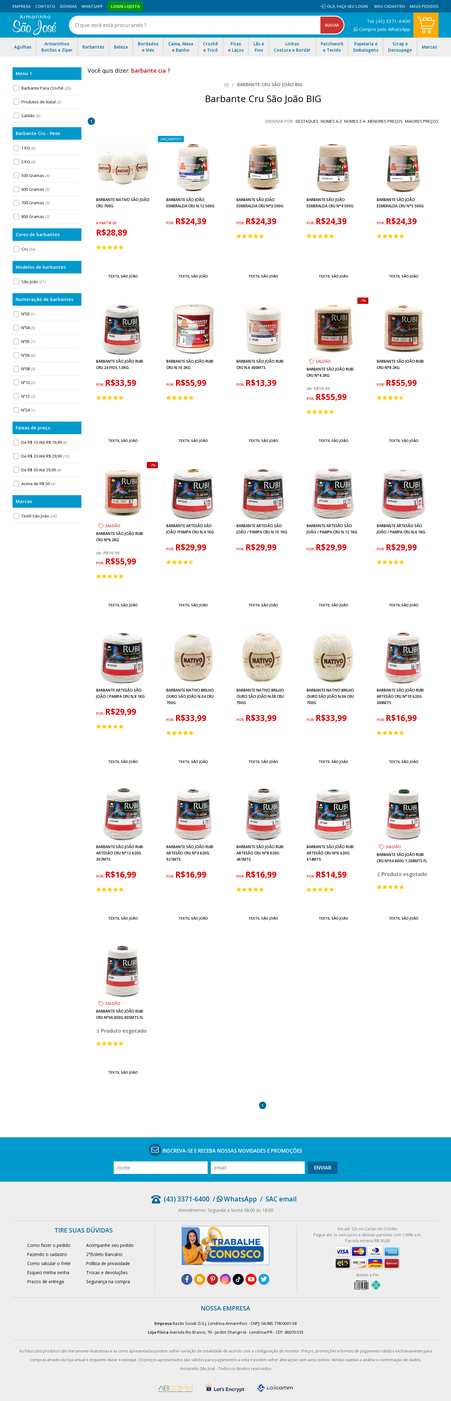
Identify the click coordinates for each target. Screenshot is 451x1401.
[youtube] (251, 1279)
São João (33, 281)
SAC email (281, 1199)
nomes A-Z (331, 121)
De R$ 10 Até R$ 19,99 (44, 442)
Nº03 (28, 314)
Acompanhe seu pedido (110, 1245)
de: (310, 388)
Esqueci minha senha (48, 1272)
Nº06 (28, 355)
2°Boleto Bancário (104, 1254)
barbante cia (148, 70)
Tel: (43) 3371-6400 (388, 21)
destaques (307, 121)
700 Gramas (35, 203)
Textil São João (38, 516)
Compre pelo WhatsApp (382, 29)
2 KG (28, 161)
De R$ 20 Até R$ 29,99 (45, 456)
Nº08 (28, 369)
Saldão (30, 115)
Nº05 (28, 341)
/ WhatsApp (235, 1199)
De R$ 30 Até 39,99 (41, 470)
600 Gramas (35, 189)
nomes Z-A (354, 121)
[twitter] (263, 1279)
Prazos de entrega (45, 1281)
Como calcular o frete (48, 1263)
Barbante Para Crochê (46, 88)
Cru (28, 249)
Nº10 (28, 382)
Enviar (322, 1167)
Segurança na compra (108, 1281)
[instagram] (225, 1279)
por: (170, 223)
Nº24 (28, 410)
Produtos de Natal (41, 102)
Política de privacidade (108, 1263)
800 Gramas (35, 216)
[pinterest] (212, 1279)
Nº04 (28, 327)
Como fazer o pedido (48, 1245)
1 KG (28, 148)
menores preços (385, 121)
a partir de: (107, 223)
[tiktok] (238, 1279)
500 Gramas (35, 175)
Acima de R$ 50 (38, 483)
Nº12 (28, 396)
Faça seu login (352, 6)
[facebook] (186, 1279)
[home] (34, 25)
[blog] (199, 1279)
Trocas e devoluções (107, 1272)
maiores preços (421, 121)
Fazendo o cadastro (47, 1254)
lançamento (171, 139)
